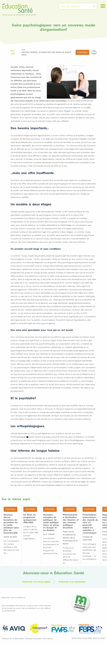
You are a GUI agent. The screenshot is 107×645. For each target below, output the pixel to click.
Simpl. (102, 638)
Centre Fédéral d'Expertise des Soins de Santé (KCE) (46, 53)
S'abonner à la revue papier (36, 581)
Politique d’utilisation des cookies (38, 638)
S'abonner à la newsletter (72, 581)
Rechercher (96, 6)
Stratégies (82, 52)
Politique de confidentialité (13, 638)
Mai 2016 (13, 52)
